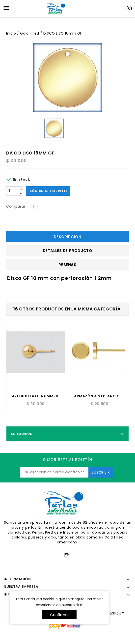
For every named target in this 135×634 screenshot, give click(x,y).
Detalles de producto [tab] (67, 250)
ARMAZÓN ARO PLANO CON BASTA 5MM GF (99, 396)
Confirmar (59, 614)
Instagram (67, 555)
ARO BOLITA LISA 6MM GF (35, 396)
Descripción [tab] (67, 236)
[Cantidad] (12, 191)
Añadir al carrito (48, 191)
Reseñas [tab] (67, 264)
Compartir (33, 206)
